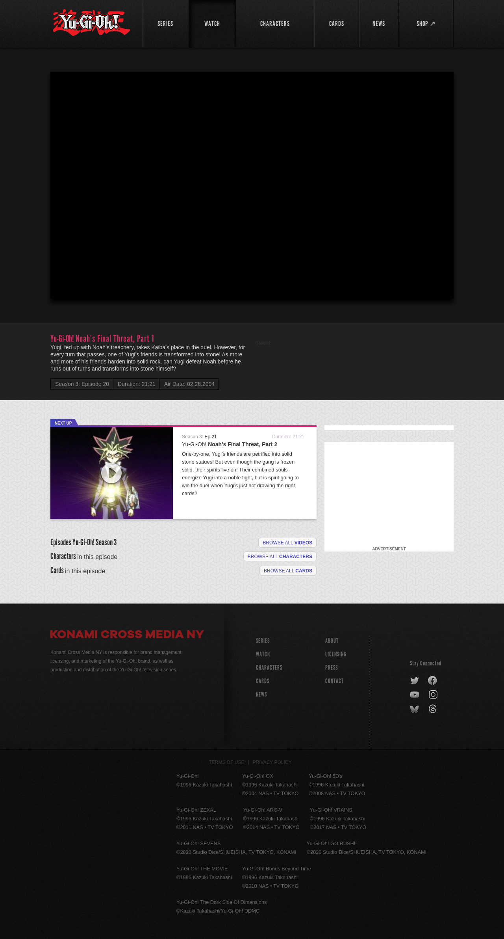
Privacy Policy (272, 762)
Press (331, 667)
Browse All (288, 571)
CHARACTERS (269, 667)
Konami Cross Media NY (127, 635)
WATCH (263, 654)
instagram (434, 695)
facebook (433, 681)
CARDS (262, 681)
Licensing (335, 654)
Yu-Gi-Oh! (229, 444)
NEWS (261, 694)
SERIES (263, 641)
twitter (415, 681)
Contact (334, 681)
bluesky (415, 709)
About (332, 641)
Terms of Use (227, 762)
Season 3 (106, 542)
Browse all (287, 543)
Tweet (263, 343)
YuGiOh (91, 22)
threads (434, 709)
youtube (415, 695)
